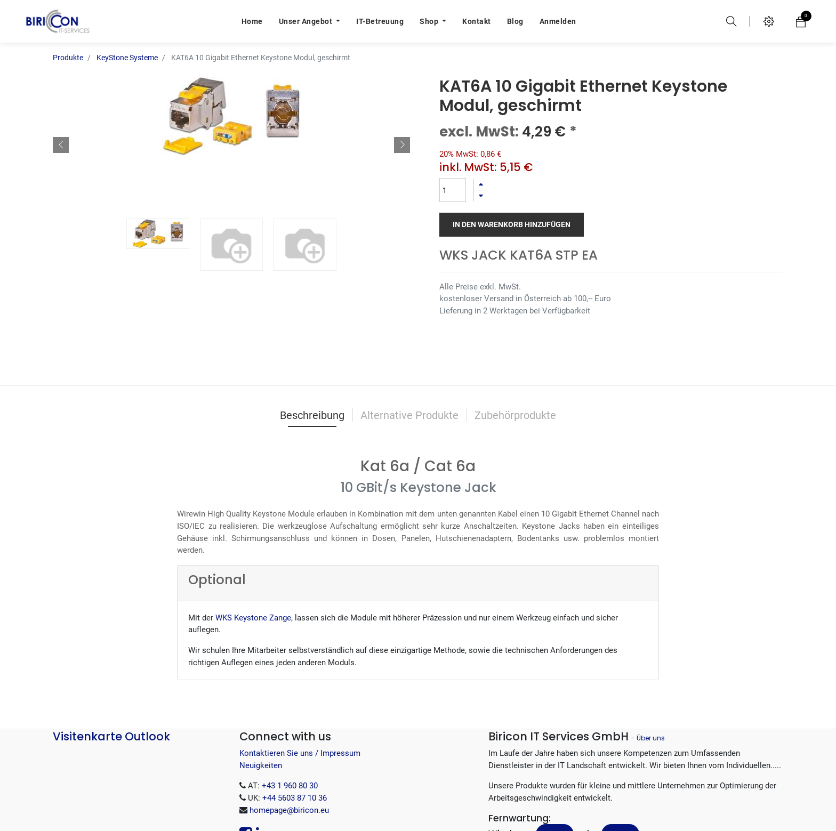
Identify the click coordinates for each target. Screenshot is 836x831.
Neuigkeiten (260, 765)
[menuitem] (252, 21)
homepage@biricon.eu (289, 810)
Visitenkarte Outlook (111, 736)
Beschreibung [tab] (312, 415)
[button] (61, 145)
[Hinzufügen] (480, 184)
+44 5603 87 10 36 (294, 798)
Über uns (651, 738)
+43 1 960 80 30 (290, 785)
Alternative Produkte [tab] (409, 415)
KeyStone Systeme (127, 57)
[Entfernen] (480, 195)
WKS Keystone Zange (253, 618)
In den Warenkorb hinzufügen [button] (511, 224)
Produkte (68, 57)
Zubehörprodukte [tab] (515, 415)
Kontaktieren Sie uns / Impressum (299, 753)
